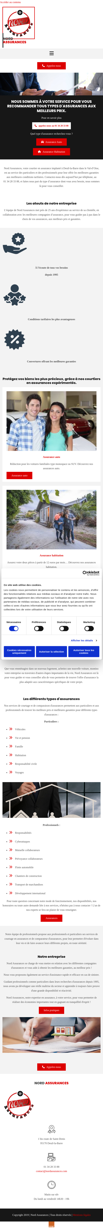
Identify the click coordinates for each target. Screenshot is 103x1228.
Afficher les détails (82, 640)
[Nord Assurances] (18, 38)
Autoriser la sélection (51, 651)
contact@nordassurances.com (51, 1171)
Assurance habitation (51, 555)
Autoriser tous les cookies (83, 651)
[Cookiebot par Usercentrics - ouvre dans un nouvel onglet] (85, 573)
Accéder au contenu (10, 2)
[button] (51, 65)
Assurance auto (51, 457)
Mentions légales (82, 1215)
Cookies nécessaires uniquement (19, 651)
